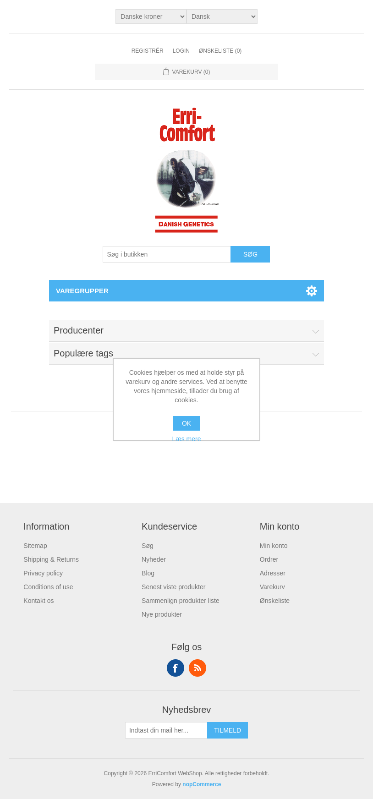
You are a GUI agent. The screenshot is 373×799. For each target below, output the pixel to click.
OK (186, 423)
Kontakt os (38, 600)
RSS (197, 668)
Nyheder (154, 559)
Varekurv (272, 587)
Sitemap (35, 545)
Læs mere (186, 439)
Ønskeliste (275, 600)
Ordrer (269, 559)
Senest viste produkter (173, 587)
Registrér (148, 51)
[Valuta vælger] (150, 16)
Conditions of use (48, 587)
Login (181, 51)
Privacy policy (43, 573)
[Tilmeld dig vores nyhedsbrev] (166, 730)
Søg (148, 545)
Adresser (272, 573)
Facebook (175, 668)
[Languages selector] (222, 16)
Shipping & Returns (51, 559)
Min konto (274, 545)
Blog (148, 573)
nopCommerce (201, 784)
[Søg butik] (167, 254)
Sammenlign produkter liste (180, 600)
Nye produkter (162, 614)
